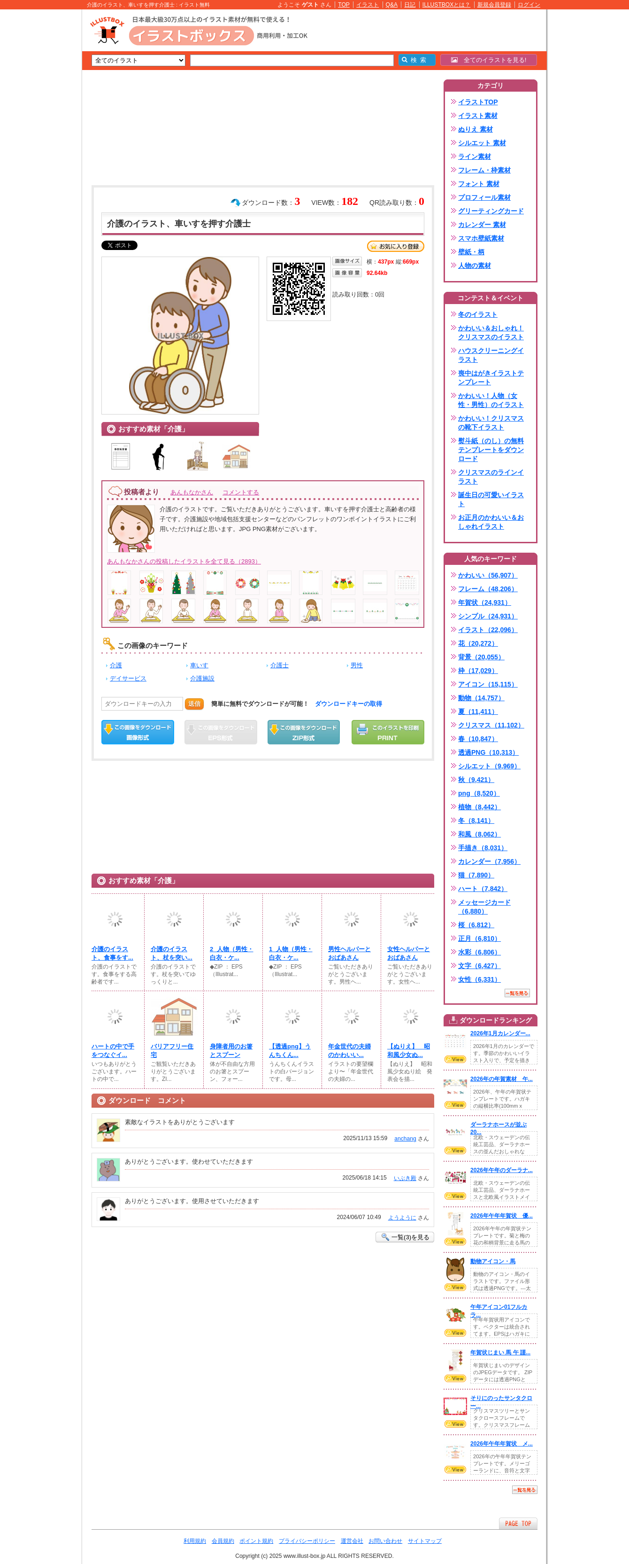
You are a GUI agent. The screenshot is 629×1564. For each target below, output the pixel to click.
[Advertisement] (37, 155)
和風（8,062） (479, 834)
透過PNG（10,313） (488, 752)
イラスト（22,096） (488, 629)
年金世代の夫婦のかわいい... (349, 1050)
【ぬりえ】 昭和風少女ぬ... (408, 1050)
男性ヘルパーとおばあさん (349, 953)
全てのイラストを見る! (489, 59)
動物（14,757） (481, 698)
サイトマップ (425, 1541)
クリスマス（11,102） (491, 725)
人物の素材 (474, 265)
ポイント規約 (256, 1541)
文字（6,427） (479, 966)
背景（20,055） (481, 657)
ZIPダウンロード (304, 732)
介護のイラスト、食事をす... (112, 953)
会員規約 (223, 1541)
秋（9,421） (476, 779)
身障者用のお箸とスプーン (231, 1050)
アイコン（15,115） (488, 684)
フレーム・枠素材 (484, 170)
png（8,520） (479, 793)
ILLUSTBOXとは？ (446, 4)
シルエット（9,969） (489, 766)
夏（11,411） (478, 711)
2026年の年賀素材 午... (501, 1079)
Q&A (392, 4)
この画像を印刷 (388, 732)
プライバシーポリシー (307, 1541)
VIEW (455, 1059)
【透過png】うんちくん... (290, 1050)
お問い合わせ (385, 1541)
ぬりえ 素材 (475, 129)
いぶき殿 (405, 1178)
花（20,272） (478, 643)
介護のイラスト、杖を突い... (171, 953)
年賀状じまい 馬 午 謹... (500, 1352)
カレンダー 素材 (482, 224)
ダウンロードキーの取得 (348, 703)
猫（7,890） (476, 875)
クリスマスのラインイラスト (491, 477)
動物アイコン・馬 (492, 1261)
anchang (405, 1138)
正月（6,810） (479, 938)
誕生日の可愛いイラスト (491, 499)
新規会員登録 (494, 4)
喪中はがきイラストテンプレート (491, 377)
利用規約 (195, 1541)
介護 (116, 665)
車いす (199, 665)
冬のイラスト (478, 314)
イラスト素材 (478, 115)
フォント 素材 (478, 184)
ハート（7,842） (482, 888)
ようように (402, 1217)
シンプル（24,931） (488, 616)
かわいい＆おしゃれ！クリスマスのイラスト (491, 332)
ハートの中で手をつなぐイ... (113, 1050)
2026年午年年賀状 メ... (501, 1443)
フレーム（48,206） (488, 589)
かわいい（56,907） (488, 575)
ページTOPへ (518, 1523)
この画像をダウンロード (137, 732)
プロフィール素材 (484, 197)
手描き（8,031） (482, 848)
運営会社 (352, 1541)
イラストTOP (478, 102)
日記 (409, 4)
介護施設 (202, 678)
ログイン (529, 4)
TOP (344, 4)
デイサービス (128, 678)
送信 (194, 703)
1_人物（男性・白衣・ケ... (291, 953)
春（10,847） (478, 739)
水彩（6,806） (479, 952)
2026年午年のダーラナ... (501, 1170)
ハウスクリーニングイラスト (491, 355)
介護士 (279, 665)
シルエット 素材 (482, 143)
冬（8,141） (476, 820)
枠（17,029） (478, 670)
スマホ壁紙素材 (481, 238)
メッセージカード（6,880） (484, 907)
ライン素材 (474, 156)
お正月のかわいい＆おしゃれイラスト (491, 522)
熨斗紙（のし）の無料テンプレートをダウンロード (491, 449)
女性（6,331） (479, 979)
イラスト (367, 4)
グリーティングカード (491, 211)
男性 (357, 665)
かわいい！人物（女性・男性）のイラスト (491, 400)
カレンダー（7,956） (489, 861)
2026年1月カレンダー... (500, 1033)
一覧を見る (517, 993)
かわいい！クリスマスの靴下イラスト (491, 422)
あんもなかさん (191, 492)
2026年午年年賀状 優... (501, 1215)
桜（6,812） (476, 925)
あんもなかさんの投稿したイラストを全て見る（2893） (184, 561)
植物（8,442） (479, 807)
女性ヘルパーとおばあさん (408, 953)
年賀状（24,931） (484, 602)
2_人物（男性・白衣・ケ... (231, 953)
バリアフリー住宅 (172, 1050)
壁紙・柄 (471, 252)
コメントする (240, 492)
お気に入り (395, 246)
